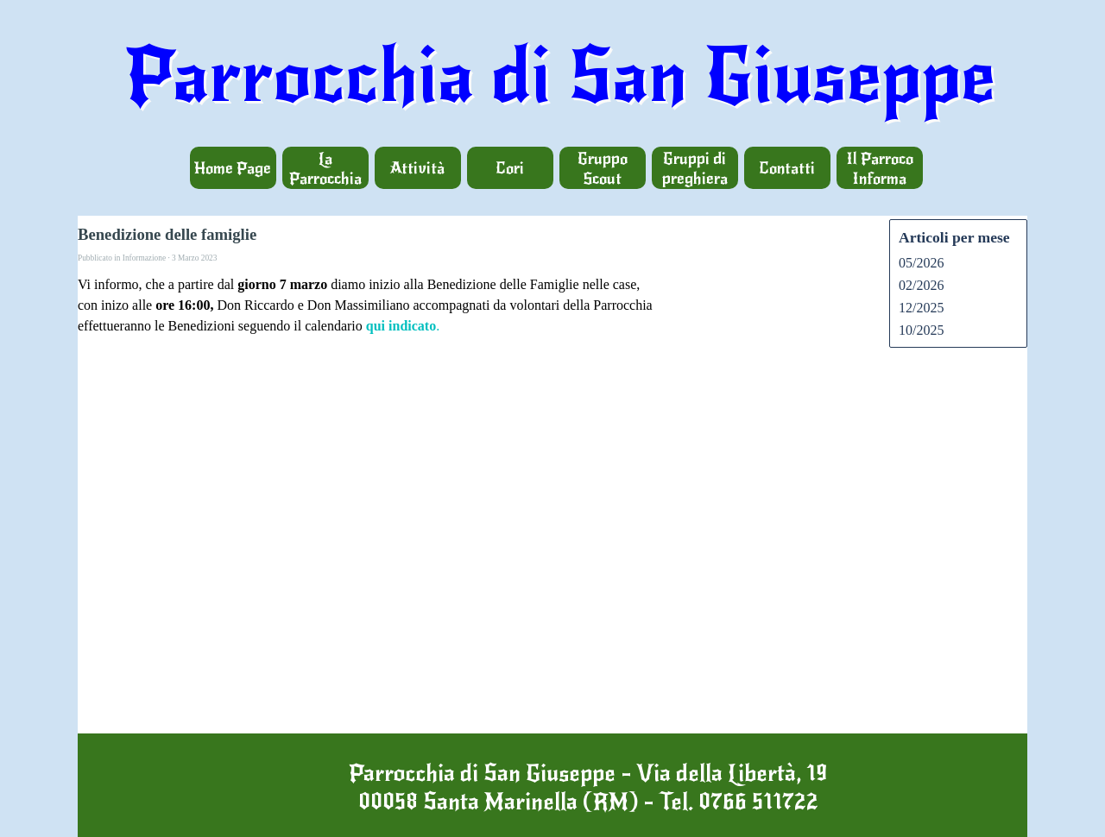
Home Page (232, 168)
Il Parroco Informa (879, 168)
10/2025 (921, 330)
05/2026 (921, 262)
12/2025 (921, 307)
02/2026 (921, 285)
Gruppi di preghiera (695, 168)
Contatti (787, 168)
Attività (417, 168)
